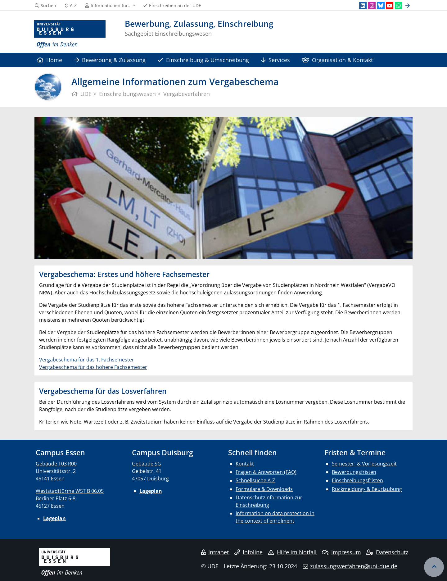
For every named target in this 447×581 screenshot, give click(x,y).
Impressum (341, 552)
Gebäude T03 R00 (56, 463)
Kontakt (245, 463)
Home (49, 60)
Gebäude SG (146, 463)
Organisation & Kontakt (337, 60)
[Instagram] (372, 5)
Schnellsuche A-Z (255, 480)
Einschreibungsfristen (357, 480)
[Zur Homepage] (70, 34)
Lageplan (54, 518)
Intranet (215, 552)
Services (275, 60)
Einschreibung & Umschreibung (203, 60)
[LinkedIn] (363, 5)
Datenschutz (387, 552)
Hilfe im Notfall (292, 552)
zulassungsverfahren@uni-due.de (353, 566)
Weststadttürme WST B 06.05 (70, 491)
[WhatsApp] (398, 5)
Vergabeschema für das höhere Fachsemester (93, 367)
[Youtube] (389, 5)
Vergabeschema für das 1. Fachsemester (86, 359)
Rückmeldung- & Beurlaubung (367, 489)
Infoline (248, 552)
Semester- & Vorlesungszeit (364, 463)
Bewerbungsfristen (354, 472)
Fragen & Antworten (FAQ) (266, 472)
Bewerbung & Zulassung (110, 60)
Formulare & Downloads (264, 489)
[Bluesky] (381, 5)
